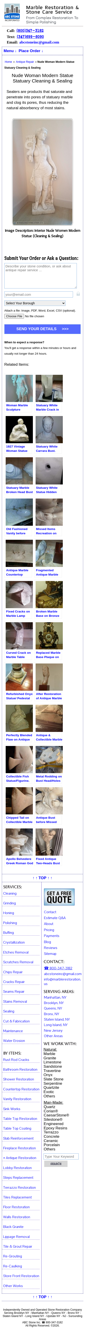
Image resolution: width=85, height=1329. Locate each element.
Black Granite (13, 1227)
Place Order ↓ (31, 51)
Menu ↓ (10, 51)
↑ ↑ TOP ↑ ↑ (42, 878)
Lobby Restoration (17, 1168)
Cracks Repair (14, 982)
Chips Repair (13, 972)
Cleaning (10, 893)
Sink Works (11, 1109)
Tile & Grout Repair (17, 1246)
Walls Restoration (16, 1217)
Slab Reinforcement (18, 1138)
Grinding (9, 903)
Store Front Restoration (21, 1276)
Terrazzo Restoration (19, 1187)
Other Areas (53, 1036)
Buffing (8, 932)
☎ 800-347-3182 (58, 968)
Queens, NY (53, 1008)
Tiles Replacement (17, 1197)
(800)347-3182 (30, 30)
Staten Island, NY (57, 1019)
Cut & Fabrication (16, 1021)
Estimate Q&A (55, 917)
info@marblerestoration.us (62, 981)
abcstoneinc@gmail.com (39, 42)
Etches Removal (16, 952)
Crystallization (14, 942)
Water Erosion (14, 1041)
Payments (51, 935)
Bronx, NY (51, 1014)
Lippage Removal (16, 1237)
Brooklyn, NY (54, 1003)
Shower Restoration (18, 1079)
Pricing (49, 929)
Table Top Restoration (20, 1118)
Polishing (10, 923)
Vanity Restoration (17, 1099)
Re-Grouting (12, 1256)
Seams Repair (13, 991)
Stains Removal (15, 1001)
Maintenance (13, 1031)
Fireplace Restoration (19, 1148)
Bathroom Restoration (20, 1069)
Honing (8, 913)
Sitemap (50, 953)
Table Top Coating (17, 1128)
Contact (50, 912)
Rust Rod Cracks (16, 1060)
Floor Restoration (16, 1207)
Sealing (8, 1011)
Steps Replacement (18, 1177)
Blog (47, 941)
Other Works (13, 1286)
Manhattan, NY (55, 997)
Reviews (50, 947)
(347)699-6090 (30, 36)
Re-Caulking (12, 1266)
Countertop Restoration (21, 1089)
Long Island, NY (56, 1025)
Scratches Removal (18, 962)
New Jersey (53, 1030)
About (48, 923)
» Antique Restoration (19, 1158)
